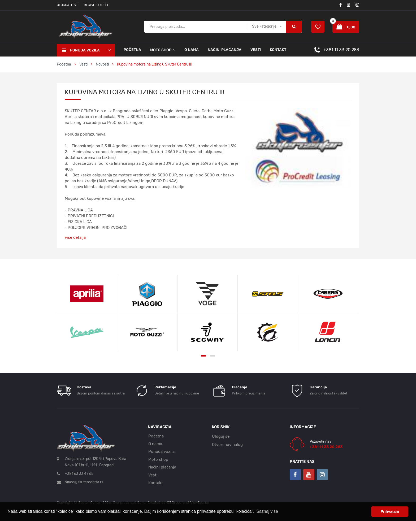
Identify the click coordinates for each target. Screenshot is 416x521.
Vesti (255, 49)
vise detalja (75, 237)
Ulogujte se (67, 5)
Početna (132, 49)
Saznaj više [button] (267, 511)
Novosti (102, 64)
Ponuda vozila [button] (81, 50)
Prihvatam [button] (389, 511)
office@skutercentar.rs (84, 482)
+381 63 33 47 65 (79, 473)
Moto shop (158, 459)
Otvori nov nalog (227, 444)
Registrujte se (96, 5)
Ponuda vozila (161, 451)
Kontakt (278, 49)
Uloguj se (220, 436)
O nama (191, 49)
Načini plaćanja (224, 49)
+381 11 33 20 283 (341, 49)
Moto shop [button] (160, 50)
